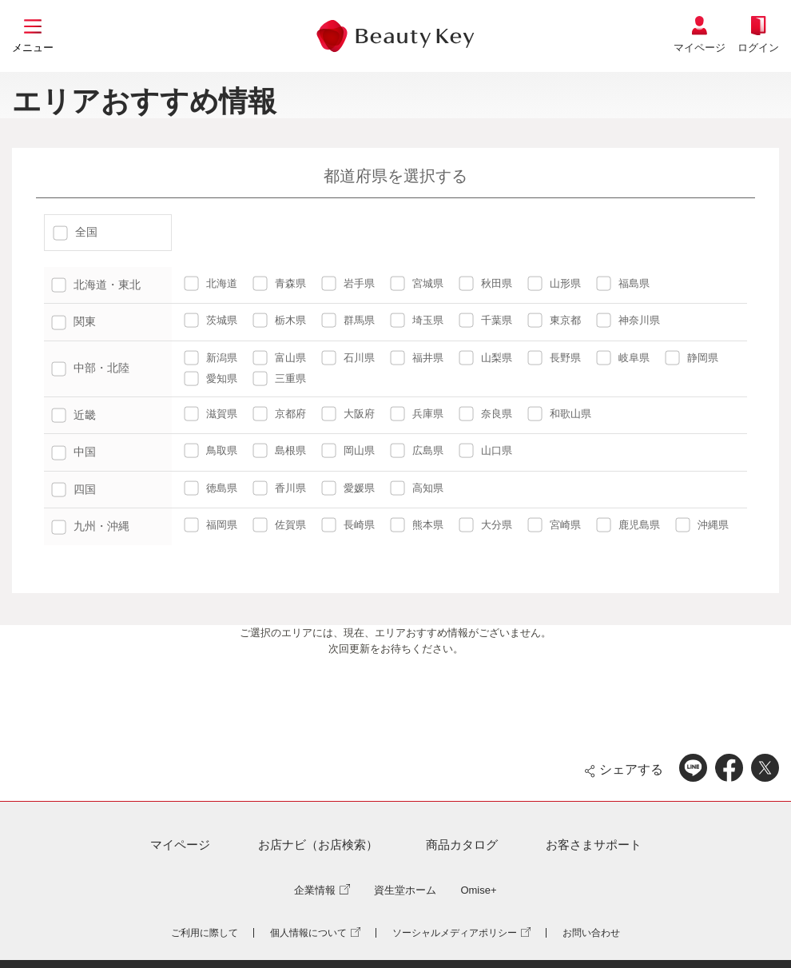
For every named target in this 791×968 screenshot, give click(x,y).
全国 (75, 231)
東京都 (554, 320)
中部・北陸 (90, 367)
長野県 (554, 358)
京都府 (279, 414)
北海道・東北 (96, 284)
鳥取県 (210, 450)
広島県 (416, 450)
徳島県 (210, 488)
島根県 (279, 450)
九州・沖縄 (90, 526)
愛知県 (210, 378)
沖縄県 (702, 525)
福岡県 (210, 525)
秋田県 (485, 283)
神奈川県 (628, 320)
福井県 (416, 358)
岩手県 (348, 283)
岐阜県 (623, 358)
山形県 (554, 283)
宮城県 (416, 283)
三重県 (279, 378)
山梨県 (485, 358)
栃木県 (279, 320)
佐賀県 (279, 525)
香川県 (279, 488)
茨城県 (210, 320)
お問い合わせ (591, 932)
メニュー (33, 48)
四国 (73, 489)
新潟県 (210, 358)
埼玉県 (416, 320)
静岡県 (691, 358)
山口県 (485, 450)
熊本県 (416, 525)
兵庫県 (416, 414)
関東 (73, 321)
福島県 (623, 283)
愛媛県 (348, 488)
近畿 (73, 414)
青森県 (279, 283)
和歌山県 (559, 414)
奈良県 (485, 414)
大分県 (485, 525)
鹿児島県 (628, 525)
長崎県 (348, 525)
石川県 (348, 358)
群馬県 (348, 320)
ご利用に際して (204, 932)
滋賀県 (210, 414)
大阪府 (348, 414)
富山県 (279, 358)
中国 (73, 451)
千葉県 (485, 320)
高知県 (416, 488)
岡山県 (348, 450)
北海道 (210, 283)
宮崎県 (554, 525)
